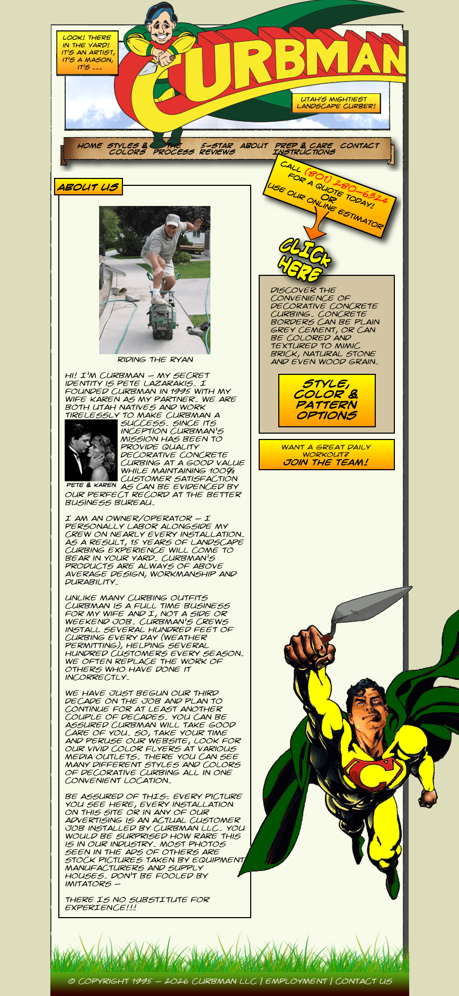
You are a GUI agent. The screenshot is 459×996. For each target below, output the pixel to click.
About (253, 145)
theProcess (173, 148)
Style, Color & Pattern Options (325, 400)
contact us (363, 981)
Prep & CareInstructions (303, 148)
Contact (359, 145)
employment (295, 981)
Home (89, 145)
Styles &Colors (127, 148)
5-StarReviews (216, 148)
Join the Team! (325, 462)
